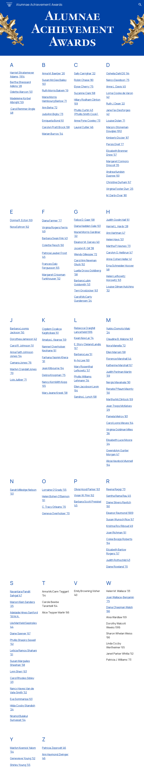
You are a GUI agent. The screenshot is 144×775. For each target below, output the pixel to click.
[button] (140, 5)
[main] (24, 89)
